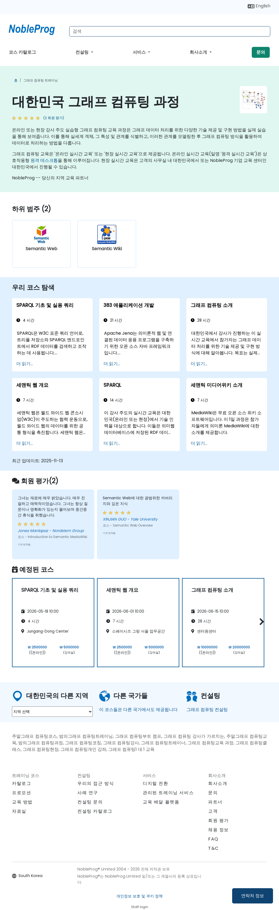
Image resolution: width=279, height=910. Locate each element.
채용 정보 (218, 830)
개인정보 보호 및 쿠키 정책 (139, 896)
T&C (213, 848)
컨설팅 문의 (90, 802)
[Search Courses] (169, 31)
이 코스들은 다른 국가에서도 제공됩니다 (138, 709)
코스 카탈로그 (22, 52)
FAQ (213, 839)
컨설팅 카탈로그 (95, 811)
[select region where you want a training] (52, 711)
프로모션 (21, 793)
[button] (260, 621)
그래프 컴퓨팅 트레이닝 (40, 80)
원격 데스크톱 (44, 160)
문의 (260, 52)
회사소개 (199, 52)
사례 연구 (87, 793)
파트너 (215, 802)
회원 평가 (218, 820)
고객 (213, 811)
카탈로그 (21, 783)
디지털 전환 (155, 783)
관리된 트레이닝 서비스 (168, 793)
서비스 (140, 52)
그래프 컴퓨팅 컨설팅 (207, 709)
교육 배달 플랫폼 (161, 802)
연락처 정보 (252, 896)
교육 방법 (22, 802)
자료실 (19, 811)
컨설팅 (82, 52)
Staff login (139, 907)
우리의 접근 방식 (95, 783)
